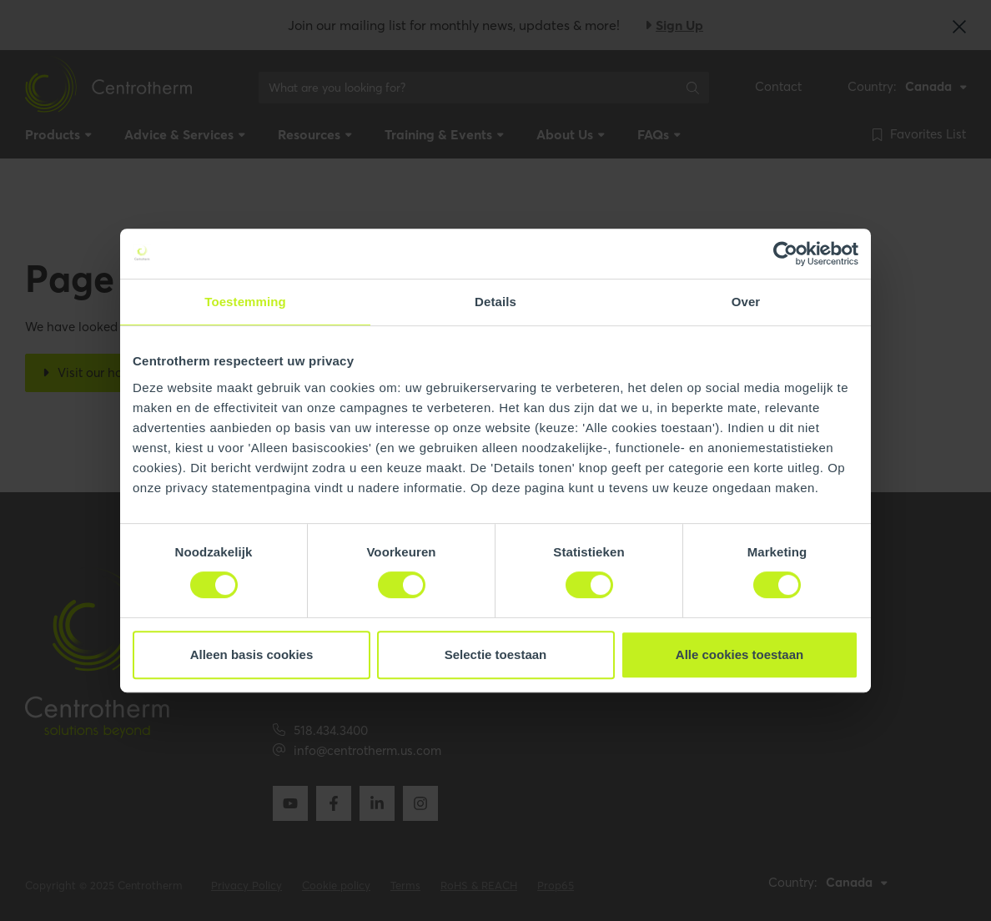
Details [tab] (495, 301)
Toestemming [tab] (245, 301)
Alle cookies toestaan (739, 654)
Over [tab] (746, 301)
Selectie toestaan (496, 654)
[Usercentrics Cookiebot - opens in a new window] (785, 253)
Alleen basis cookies (252, 654)
